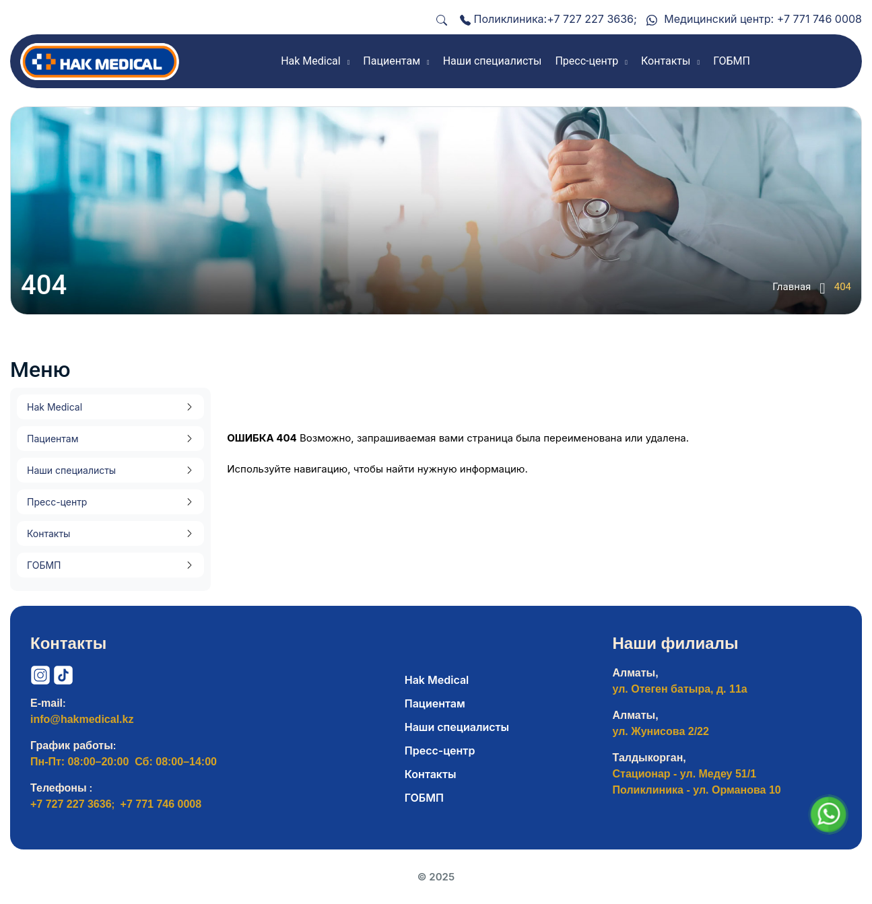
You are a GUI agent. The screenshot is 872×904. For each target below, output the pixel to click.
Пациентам (52, 438)
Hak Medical (54, 407)
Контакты (48, 533)
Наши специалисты (71, 470)
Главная (798, 288)
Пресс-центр (57, 502)
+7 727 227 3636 (590, 19)
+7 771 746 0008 (819, 19)
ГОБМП (44, 565)
